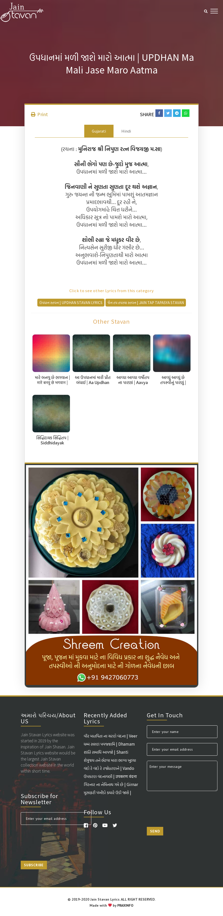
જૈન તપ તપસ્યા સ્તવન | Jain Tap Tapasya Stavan (145, 302)
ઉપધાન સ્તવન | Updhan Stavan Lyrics (70, 302)
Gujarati (99, 131)
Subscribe (34, 865)
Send (155, 831)
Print (39, 114)
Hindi (126, 131)
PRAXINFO (125, 905)
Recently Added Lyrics (105, 718)
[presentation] (59, 840)
